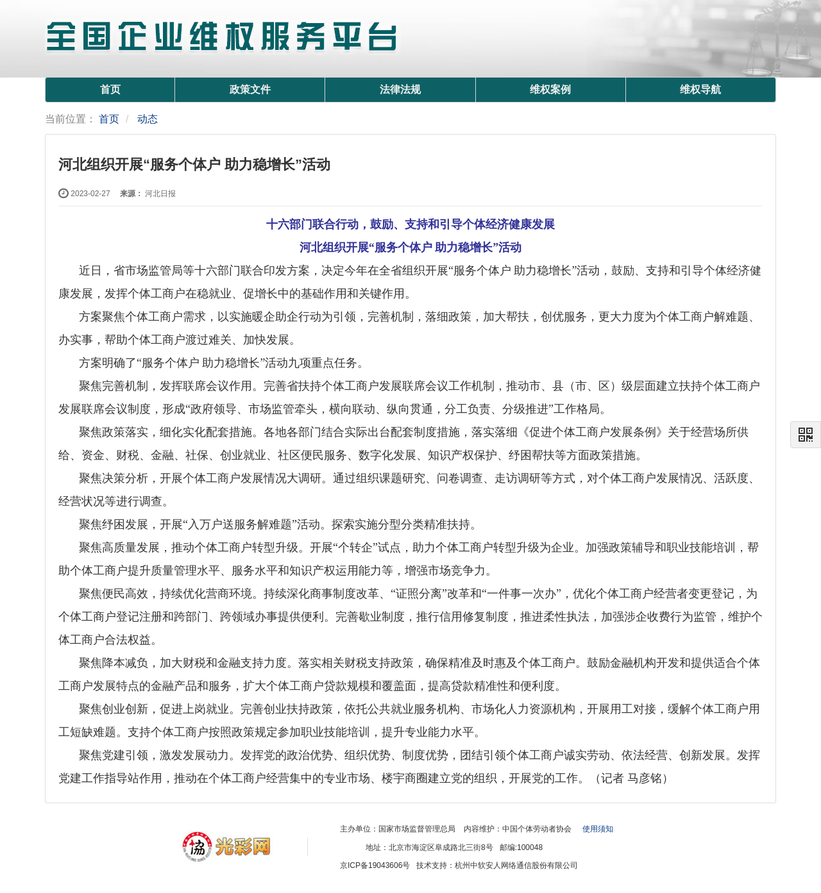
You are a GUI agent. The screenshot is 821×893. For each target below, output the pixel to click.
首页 (110, 89)
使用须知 (597, 828)
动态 (147, 118)
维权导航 (700, 89)
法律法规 (400, 89)
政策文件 (250, 89)
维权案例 (550, 89)
